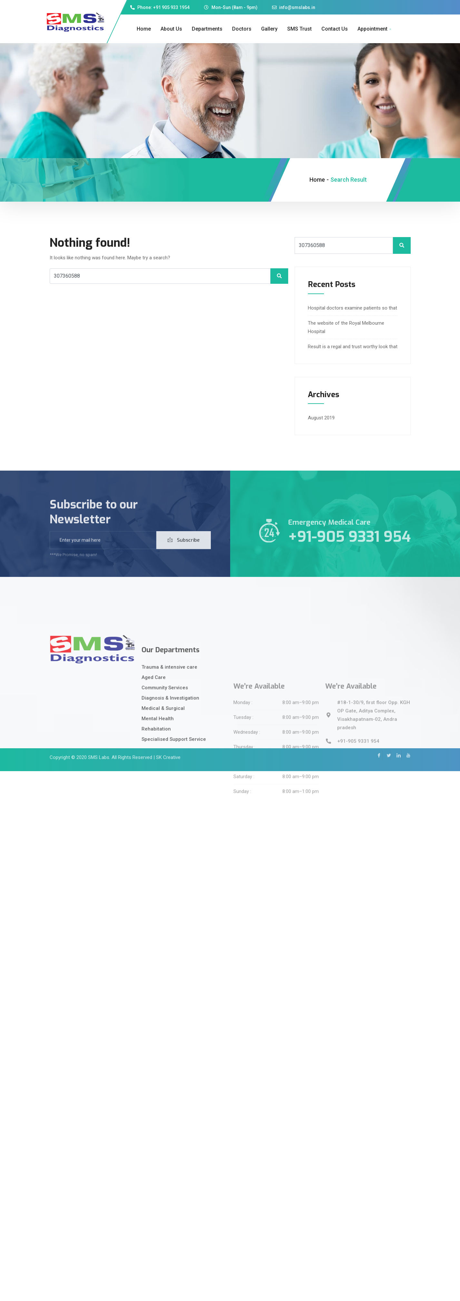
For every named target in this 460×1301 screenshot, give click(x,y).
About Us (171, 29)
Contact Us (334, 29)
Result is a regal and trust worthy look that (352, 346)
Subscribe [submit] (184, 553)
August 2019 (321, 418)
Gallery (269, 29)
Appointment (375, 29)
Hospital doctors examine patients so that (352, 308)
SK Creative (168, 746)
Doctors (241, 29)
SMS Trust (299, 29)
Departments (207, 29)
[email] (103, 553)
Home (144, 29)
